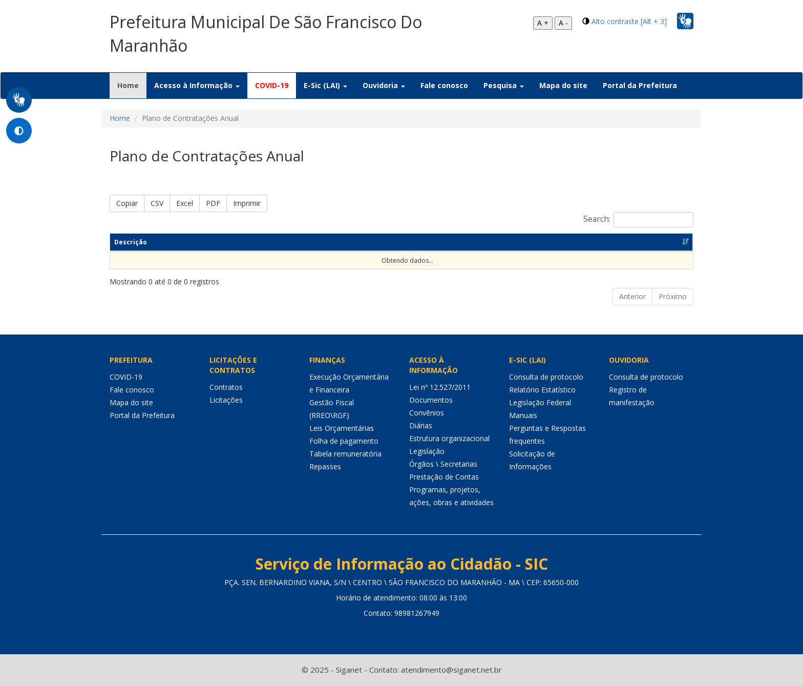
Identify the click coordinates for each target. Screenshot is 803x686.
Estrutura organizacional (449, 438)
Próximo (673, 296)
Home (131, 85)
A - (563, 23)
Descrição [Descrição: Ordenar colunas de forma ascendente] (130, 242)
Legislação (427, 451)
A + (542, 23)
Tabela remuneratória (345, 454)
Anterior (632, 296)
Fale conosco (444, 85)
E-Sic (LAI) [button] (325, 85)
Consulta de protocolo (546, 377)
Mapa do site (563, 85)
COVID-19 (271, 85)
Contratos (226, 387)
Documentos (431, 400)
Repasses (325, 466)
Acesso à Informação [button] (197, 85)
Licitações (226, 400)
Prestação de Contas (444, 477)
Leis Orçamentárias (341, 428)
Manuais (523, 415)
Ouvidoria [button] (384, 85)
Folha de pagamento (343, 441)
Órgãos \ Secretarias (443, 464)
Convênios (426, 413)
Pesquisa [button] (503, 85)
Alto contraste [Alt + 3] (629, 21)
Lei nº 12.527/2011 (440, 387)
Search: (638, 219)
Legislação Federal (540, 402)
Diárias (420, 425)
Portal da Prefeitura (640, 85)
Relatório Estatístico (542, 389)
